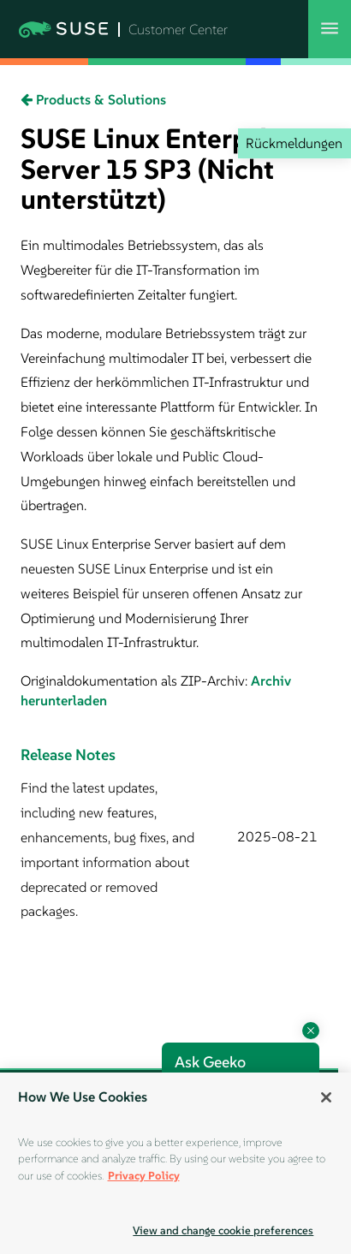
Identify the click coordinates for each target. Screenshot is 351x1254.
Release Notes (68, 754)
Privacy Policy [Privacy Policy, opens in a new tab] (144, 1175)
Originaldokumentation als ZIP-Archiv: (136, 680)
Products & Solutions (93, 99)
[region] (175, 1163)
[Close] (326, 1097)
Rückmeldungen (294, 143)
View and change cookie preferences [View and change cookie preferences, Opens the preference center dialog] (223, 1230)
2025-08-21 (277, 836)
